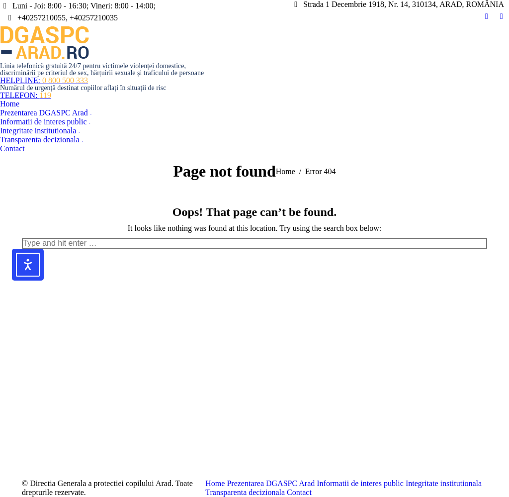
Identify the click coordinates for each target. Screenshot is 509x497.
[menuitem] (9, 103)
